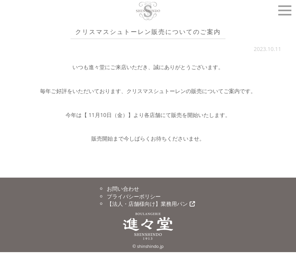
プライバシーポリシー (134, 196)
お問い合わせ (123, 188)
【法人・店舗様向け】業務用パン (151, 203)
